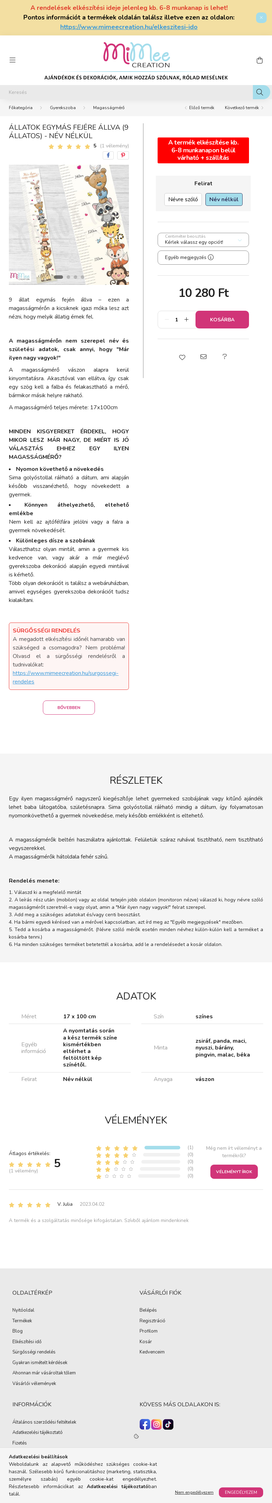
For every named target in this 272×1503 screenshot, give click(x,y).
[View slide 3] (75, 277)
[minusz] (167, 319)
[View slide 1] (58, 277)
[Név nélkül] (224, 199)
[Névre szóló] (183, 199)
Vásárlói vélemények (34, 1384)
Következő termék (242, 108)
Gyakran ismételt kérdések (39, 1363)
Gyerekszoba (63, 108)
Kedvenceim (152, 1352)
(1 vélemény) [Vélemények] (114, 145)
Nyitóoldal (23, 1310)
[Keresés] (136, 92)
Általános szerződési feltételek (44, 1422)
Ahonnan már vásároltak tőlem (44, 1373)
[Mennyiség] (176, 319)
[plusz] (186, 319)
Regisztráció (152, 1321)
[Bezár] (261, 17)
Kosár (146, 1342)
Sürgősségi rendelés (34, 1352)
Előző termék (201, 108)
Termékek (22, 1321)
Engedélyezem (241, 1492)
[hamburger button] (12, 60)
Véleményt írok (234, 1172)
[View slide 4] (82, 277)
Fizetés (19, 1443)
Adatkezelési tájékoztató (37, 1433)
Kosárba (222, 319)
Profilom (149, 1331)
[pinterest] (123, 155)
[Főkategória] (21, 108)
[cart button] (260, 60)
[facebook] (108, 155)
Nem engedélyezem (194, 1492)
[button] (182, 357)
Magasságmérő (109, 108)
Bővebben (68, 707)
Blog (17, 1331)
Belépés (148, 1310)
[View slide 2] (68, 277)
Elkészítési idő (26, 1342)
